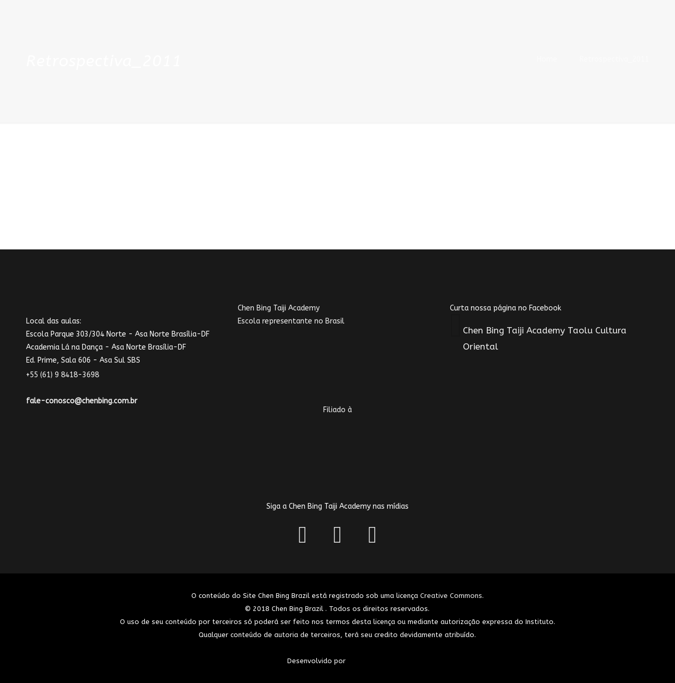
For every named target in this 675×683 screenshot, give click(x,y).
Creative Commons (451, 596)
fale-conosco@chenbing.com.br (81, 401)
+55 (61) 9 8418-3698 (69, 374)
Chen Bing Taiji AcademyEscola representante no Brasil (310, 347)
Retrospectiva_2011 (614, 59)
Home (547, 59)
